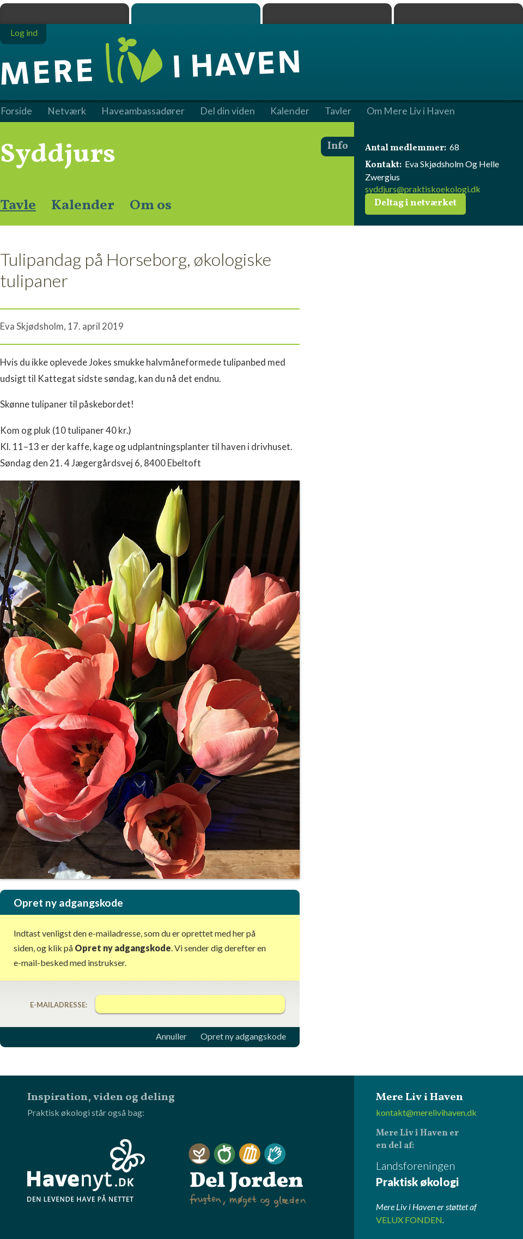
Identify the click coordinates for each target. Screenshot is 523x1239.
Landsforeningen (449, 1174)
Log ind (24, 32)
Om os (151, 205)
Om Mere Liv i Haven (411, 111)
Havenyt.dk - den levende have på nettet (86, 1170)
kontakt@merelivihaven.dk (426, 1112)
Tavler (338, 111)
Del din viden (227, 111)
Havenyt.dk (458, 13)
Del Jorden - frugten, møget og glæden (247, 1175)
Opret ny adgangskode (243, 1036)
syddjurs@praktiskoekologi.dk (423, 189)
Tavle (18, 205)
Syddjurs (57, 155)
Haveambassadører (143, 111)
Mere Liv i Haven (195, 13)
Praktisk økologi (64, 13)
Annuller (171, 1036)
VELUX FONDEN (409, 1219)
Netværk (66, 111)
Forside (16, 111)
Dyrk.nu (327, 13)
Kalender (82, 205)
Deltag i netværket (415, 203)
